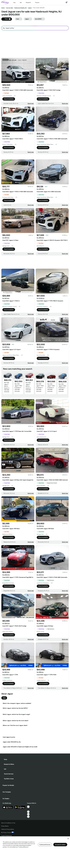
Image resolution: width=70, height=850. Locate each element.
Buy (14, 2)
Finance (37, 2)
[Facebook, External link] (28, 816)
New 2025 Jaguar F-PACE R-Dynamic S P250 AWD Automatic (40, 395)
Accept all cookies (60, 844)
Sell (21, 2)
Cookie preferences (44, 844)
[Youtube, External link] (28, 818)
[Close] (68, 839)
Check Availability (9, 99)
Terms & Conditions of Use (8, 830)
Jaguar (30, 8)
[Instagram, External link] (28, 821)
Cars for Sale (9, 8)
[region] (35, 843)
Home (3, 8)
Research (28, 2)
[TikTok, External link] (28, 813)
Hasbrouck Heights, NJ (20, 8)
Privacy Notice (5, 833)
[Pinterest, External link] (28, 823)
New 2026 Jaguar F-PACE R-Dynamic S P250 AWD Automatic (6, 395)
